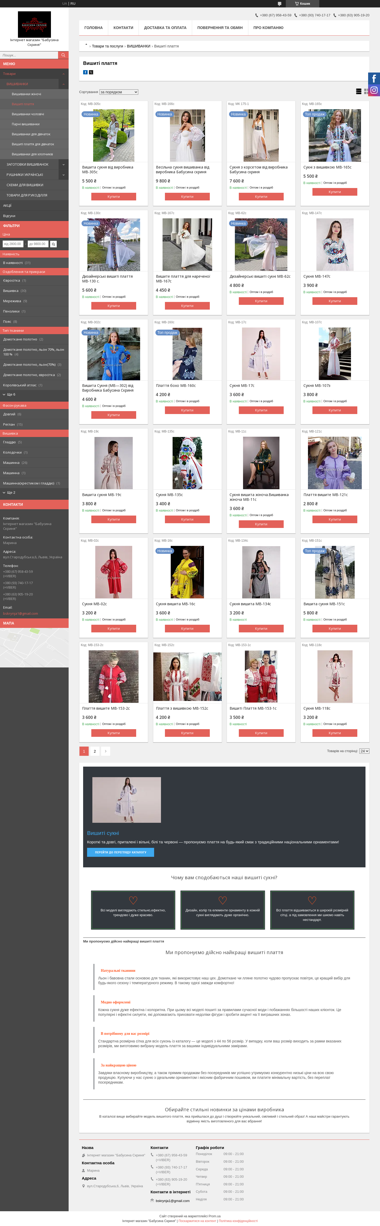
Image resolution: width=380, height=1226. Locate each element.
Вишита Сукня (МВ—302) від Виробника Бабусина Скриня (108, 388)
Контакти (123, 28)
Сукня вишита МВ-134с (250, 604)
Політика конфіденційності (238, 1221)
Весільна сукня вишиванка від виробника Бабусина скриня (182, 169)
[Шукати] (63, 55)
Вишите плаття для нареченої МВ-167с (183, 278)
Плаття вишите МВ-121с (325, 494)
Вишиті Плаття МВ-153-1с (253, 708)
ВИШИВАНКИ (17, 83)
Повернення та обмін (220, 28)
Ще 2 (11, 492)
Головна (93, 28)
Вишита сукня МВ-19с (101, 494)
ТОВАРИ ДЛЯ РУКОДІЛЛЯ (27, 195)
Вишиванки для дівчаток (31, 134)
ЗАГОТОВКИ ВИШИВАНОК (28, 164)
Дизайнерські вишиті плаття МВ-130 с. (107, 278)
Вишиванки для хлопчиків (32, 154)
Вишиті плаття (23, 104)
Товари (9, 73)
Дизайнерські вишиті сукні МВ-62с (260, 276)
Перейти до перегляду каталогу (120, 852)
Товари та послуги (107, 46)
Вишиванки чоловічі (28, 114)
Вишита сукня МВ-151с (324, 604)
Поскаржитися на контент (197, 1221)
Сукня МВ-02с (94, 604)
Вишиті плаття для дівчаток (33, 144)
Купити (114, 196)
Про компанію (269, 28)
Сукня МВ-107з (316, 385)
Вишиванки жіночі (26, 94)
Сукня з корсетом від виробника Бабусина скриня (259, 169)
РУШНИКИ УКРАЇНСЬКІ (25, 174)
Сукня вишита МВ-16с (175, 604)
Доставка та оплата (165, 28)
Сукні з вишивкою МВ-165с (327, 167)
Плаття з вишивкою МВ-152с (182, 708)
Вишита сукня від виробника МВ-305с (107, 169)
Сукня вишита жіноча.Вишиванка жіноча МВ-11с (259, 497)
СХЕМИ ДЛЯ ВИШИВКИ (25, 184)
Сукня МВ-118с (316, 708)
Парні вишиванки (26, 124)
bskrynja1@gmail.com (20, 613)
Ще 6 (11, 394)
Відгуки (9, 215)
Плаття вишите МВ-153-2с (106, 708)
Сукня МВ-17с (242, 385)
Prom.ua (215, 1216)
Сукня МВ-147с (316, 276)
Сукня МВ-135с (169, 494)
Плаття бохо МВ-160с (176, 385)
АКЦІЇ (7, 205)
